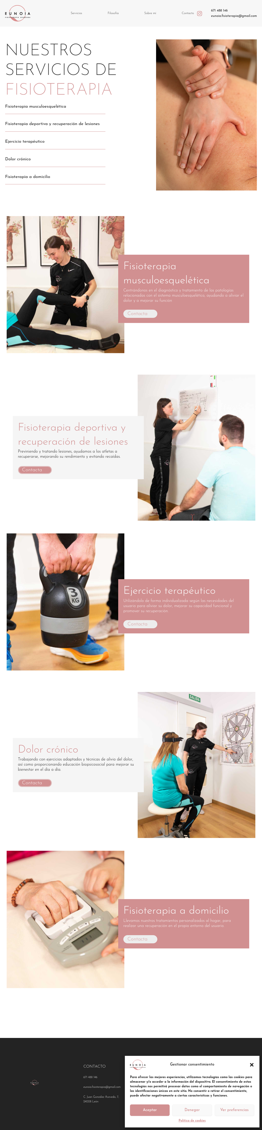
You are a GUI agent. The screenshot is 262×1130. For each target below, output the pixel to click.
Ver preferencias (234, 1110)
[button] (251, 1064)
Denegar (192, 1110)
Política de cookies (192, 1120)
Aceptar (150, 1110)
